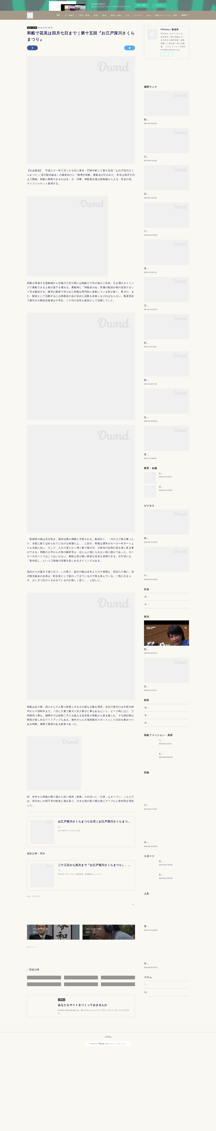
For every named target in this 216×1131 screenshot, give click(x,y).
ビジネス (165, 15)
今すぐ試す (141, 5)
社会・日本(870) (33, 896)
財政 (123, 15)
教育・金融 (143, 15)
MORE (184, 15)
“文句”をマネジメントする (156, 1078)
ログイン (160, 5)
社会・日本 (32, 27)
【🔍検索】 (96, 15)
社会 (175, 15)
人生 (154, 15)
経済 (131, 15)
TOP (84, 15)
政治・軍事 (111, 15)
